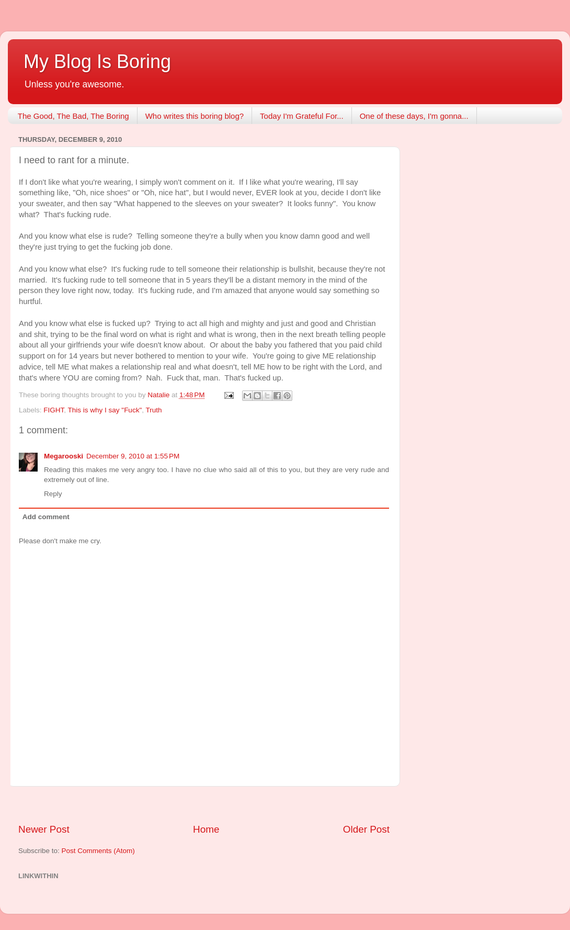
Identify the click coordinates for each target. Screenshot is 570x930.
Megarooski (63, 456)
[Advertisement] (204, 805)
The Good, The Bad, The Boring (73, 115)
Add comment (46, 517)
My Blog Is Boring (97, 61)
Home (206, 829)
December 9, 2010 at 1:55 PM (132, 456)
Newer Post (44, 829)
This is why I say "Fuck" (105, 410)
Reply (53, 494)
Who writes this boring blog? (194, 115)
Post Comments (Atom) (98, 851)
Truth (153, 410)
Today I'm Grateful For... (302, 115)
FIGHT (53, 410)
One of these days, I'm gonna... (414, 115)
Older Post (366, 829)
